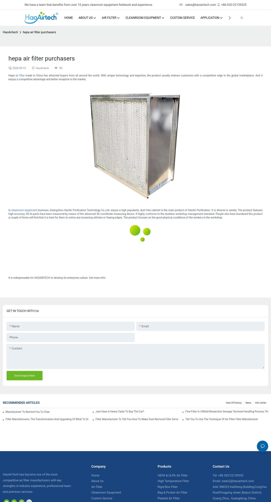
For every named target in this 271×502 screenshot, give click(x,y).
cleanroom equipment (24, 210)
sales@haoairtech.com (198, 5)
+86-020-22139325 (232, 5)
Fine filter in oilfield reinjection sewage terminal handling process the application (226, 411)
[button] (230, 18)
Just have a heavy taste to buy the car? (120, 411)
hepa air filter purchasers (39, 32)
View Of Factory (234, 403)
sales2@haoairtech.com (238, 481)
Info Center (260, 403)
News (248, 403)
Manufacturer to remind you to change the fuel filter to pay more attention (28, 411)
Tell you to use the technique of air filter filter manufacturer (221, 419)
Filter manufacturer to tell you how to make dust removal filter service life (137, 419)
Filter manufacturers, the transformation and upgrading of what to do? (47, 419)
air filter (20, 75)
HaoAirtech (10, 32)
